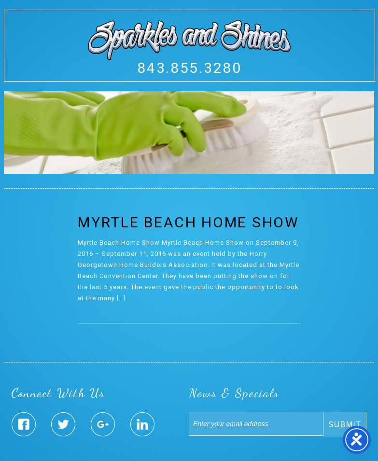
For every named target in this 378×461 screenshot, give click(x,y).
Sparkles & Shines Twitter (63, 424)
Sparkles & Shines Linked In (142, 424)
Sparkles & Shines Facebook (23, 424)
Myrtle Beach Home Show (188, 222)
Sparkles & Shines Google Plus (102, 424)
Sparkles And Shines (189, 40)
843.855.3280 (189, 67)
